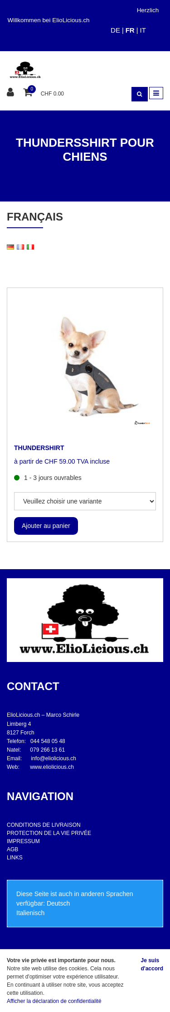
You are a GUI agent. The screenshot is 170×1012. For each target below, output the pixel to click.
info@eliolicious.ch (53, 758)
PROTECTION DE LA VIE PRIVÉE (49, 833)
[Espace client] (11, 92)
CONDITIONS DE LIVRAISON (44, 825)
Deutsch (58, 903)
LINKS (15, 857)
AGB (12, 849)
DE (115, 30)
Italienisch (30, 912)
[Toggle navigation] (156, 93)
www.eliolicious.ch (52, 767)
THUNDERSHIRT (39, 447)
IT (143, 30)
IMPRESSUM (23, 841)
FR (130, 30)
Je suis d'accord (152, 964)
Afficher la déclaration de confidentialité (54, 1001)
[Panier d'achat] (28, 92)
